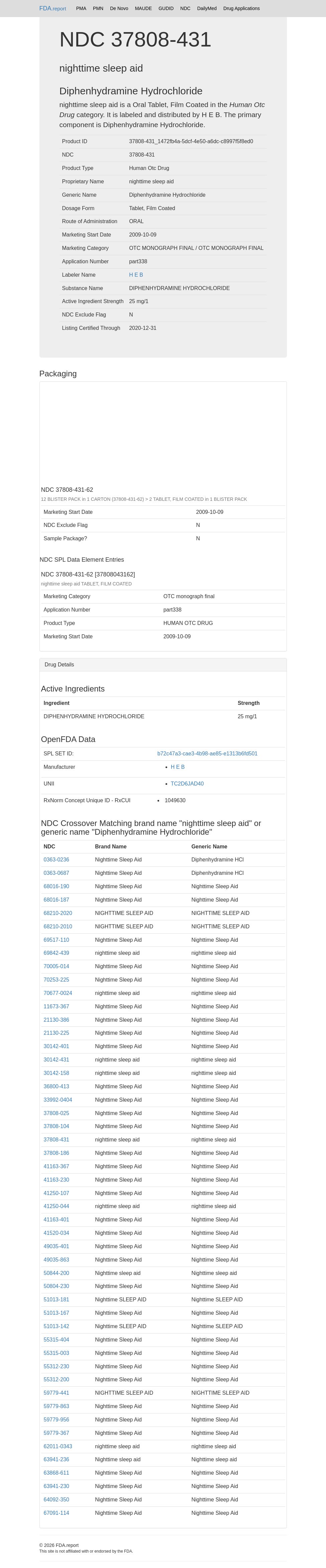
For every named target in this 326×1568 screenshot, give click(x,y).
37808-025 (57, 1113)
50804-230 (57, 1286)
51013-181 (57, 1299)
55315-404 (57, 1340)
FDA (52, 8)
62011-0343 (58, 1446)
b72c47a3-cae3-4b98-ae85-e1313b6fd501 (207, 753)
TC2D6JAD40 (187, 784)
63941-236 (57, 1459)
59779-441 (57, 1393)
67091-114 (57, 1513)
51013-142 (57, 1326)
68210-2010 (58, 926)
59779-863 (57, 1406)
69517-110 (57, 940)
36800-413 (57, 1086)
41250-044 (57, 1206)
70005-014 (57, 966)
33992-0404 (58, 1100)
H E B (136, 275)
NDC (185, 8)
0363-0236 (57, 859)
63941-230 (57, 1486)
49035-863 (57, 1260)
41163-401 (57, 1219)
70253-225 (57, 980)
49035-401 (57, 1246)
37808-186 (57, 1153)
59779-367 (57, 1433)
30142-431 (57, 1060)
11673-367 (57, 1006)
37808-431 (57, 1139)
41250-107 (57, 1193)
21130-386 (57, 1020)
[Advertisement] (163, 433)
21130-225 (57, 1033)
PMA (81, 8)
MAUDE (143, 8)
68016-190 (57, 886)
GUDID (166, 8)
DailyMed (207, 8)
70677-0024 (58, 993)
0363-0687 (57, 873)
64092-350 (57, 1499)
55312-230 (57, 1366)
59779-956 (57, 1419)
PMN (98, 8)
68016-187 (57, 900)
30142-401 (57, 1046)
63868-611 (57, 1473)
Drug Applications (241, 8)
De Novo (119, 8)
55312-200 (57, 1379)
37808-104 (57, 1126)
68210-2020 (58, 913)
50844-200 (57, 1273)
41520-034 (57, 1233)
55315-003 (57, 1353)
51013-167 (57, 1313)
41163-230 (57, 1180)
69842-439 (57, 953)
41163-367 (57, 1166)
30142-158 (57, 1073)
